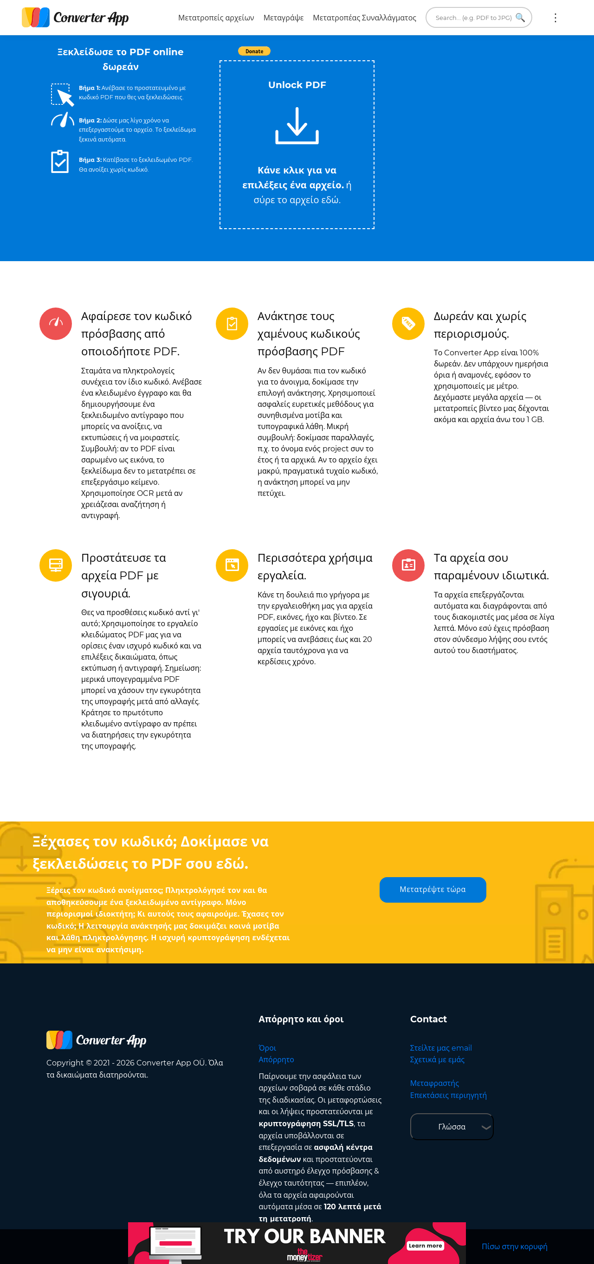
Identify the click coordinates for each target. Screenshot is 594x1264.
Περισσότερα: (555, 17)
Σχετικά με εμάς (437, 1059)
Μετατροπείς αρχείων (216, 17)
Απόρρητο (276, 1059)
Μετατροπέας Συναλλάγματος (364, 17)
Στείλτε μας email (441, 1048)
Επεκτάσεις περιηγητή (448, 1095)
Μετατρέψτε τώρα (432, 889)
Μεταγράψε (284, 17)
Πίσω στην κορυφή (515, 1246)
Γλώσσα (451, 1127)
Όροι (268, 1048)
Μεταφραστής (434, 1083)
